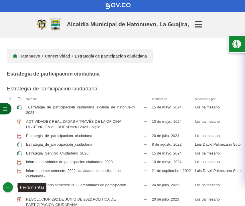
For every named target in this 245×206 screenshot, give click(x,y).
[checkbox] (10, 99)
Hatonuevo (29, 56)
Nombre (31, 99)
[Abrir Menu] (202, 24)
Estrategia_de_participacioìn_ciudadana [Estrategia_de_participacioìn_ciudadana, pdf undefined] (59, 136)
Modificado (159, 99)
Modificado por (205, 99)
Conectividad (57, 56)
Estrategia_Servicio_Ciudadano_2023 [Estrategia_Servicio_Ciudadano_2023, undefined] (57, 153)
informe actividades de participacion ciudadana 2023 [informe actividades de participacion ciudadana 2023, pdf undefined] (69, 162)
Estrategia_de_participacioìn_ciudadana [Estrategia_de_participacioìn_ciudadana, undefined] (59, 144)
